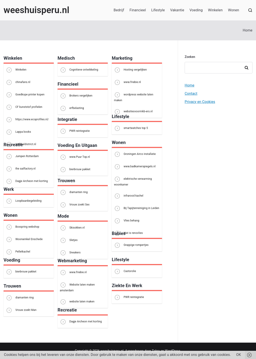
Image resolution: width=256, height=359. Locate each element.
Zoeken (190, 57)
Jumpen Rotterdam (22, 156)
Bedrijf (119, 10)
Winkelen (215, 10)
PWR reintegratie (75, 131)
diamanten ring (74, 192)
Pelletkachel (18, 252)
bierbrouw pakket (75, 169)
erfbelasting (72, 108)
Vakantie (177, 10)
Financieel (138, 10)
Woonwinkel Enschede (24, 239)
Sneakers (70, 252)
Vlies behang (126, 220)
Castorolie (125, 271)
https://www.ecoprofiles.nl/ (27, 119)
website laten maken (77, 301)
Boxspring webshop (22, 227)
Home (189, 85)
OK (238, 355)
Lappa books (18, 132)
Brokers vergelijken (76, 96)
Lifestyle (158, 10)
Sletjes (69, 240)
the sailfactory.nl (21, 169)
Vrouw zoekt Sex (75, 204)
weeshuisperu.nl (36, 10)
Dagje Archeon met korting (27, 181)
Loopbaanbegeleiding (24, 201)
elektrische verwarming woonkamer (133, 181)
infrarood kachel (128, 196)
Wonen (233, 10)
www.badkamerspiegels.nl (135, 166)
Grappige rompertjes (131, 245)
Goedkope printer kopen (25, 94)
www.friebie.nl (127, 82)
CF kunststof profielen (24, 107)
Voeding (196, 10)
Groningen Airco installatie (135, 154)
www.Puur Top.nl (75, 157)
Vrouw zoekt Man (21, 310)
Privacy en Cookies (200, 102)
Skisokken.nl (72, 228)
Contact (191, 93)
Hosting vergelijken (130, 70)
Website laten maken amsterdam (77, 287)
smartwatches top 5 (131, 128)
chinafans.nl (18, 82)
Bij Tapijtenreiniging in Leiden (136, 208)
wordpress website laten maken (133, 96)
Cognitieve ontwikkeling (79, 70)
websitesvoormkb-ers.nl (133, 111)
